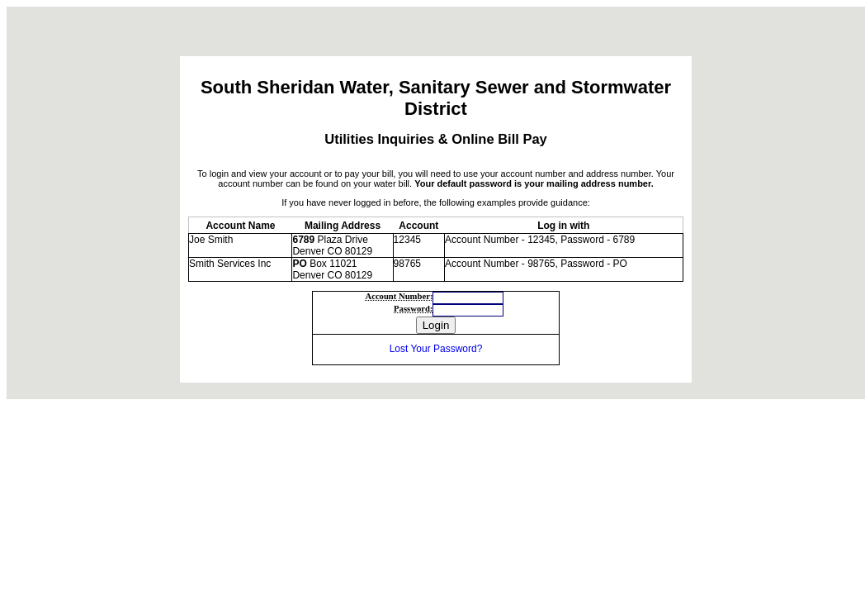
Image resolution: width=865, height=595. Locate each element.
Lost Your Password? (436, 349)
